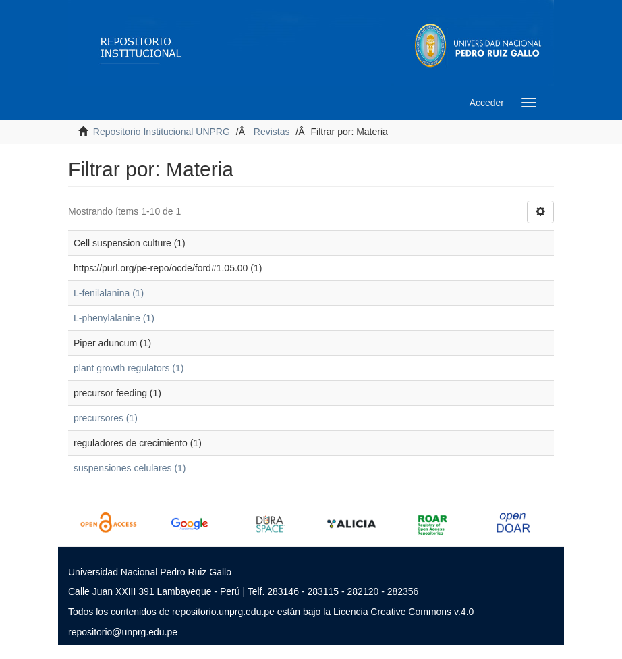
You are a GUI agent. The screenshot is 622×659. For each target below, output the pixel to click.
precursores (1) (106, 418)
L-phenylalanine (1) (114, 318)
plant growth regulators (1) (128, 368)
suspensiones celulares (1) (130, 468)
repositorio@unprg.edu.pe (122, 632)
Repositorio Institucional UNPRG (161, 131)
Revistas (272, 131)
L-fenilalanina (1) (109, 293)
